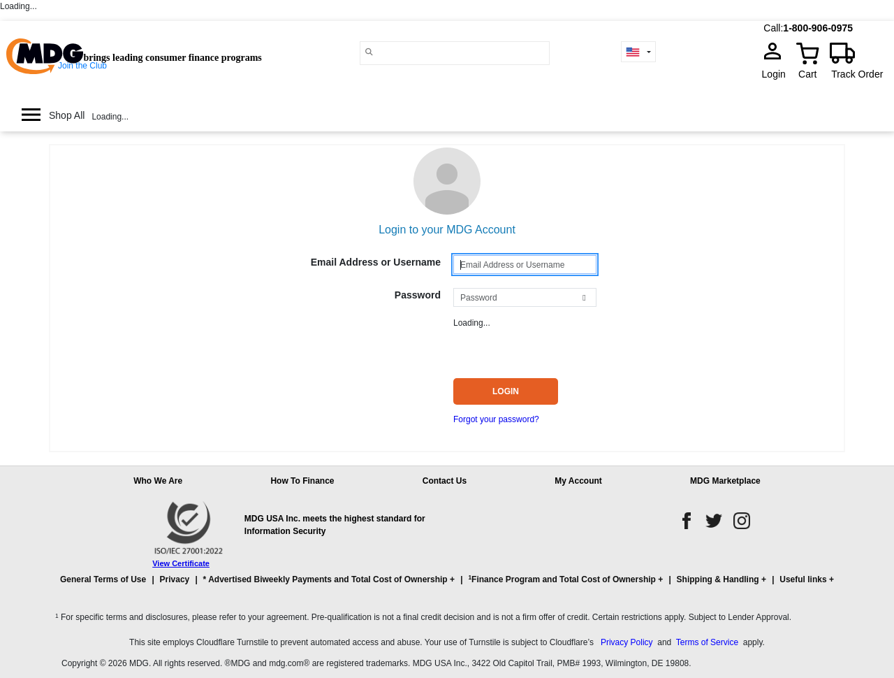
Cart (807, 74)
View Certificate (181, 563)
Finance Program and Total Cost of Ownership (561, 579)
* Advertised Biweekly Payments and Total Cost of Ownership (325, 579)
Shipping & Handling (718, 579)
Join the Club (82, 66)
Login (778, 74)
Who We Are (157, 481)
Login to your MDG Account (447, 230)
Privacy (175, 579)
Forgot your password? (496, 419)
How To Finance (302, 481)
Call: (773, 28)
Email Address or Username (376, 262)
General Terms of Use (103, 579)
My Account (578, 481)
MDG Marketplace (725, 481)
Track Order (857, 74)
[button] (447, 586)
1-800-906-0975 (818, 28)
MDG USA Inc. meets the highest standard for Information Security (334, 525)
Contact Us (445, 481)
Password (418, 295)
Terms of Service (707, 642)
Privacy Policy (627, 642)
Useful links (802, 579)
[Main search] (369, 52)
